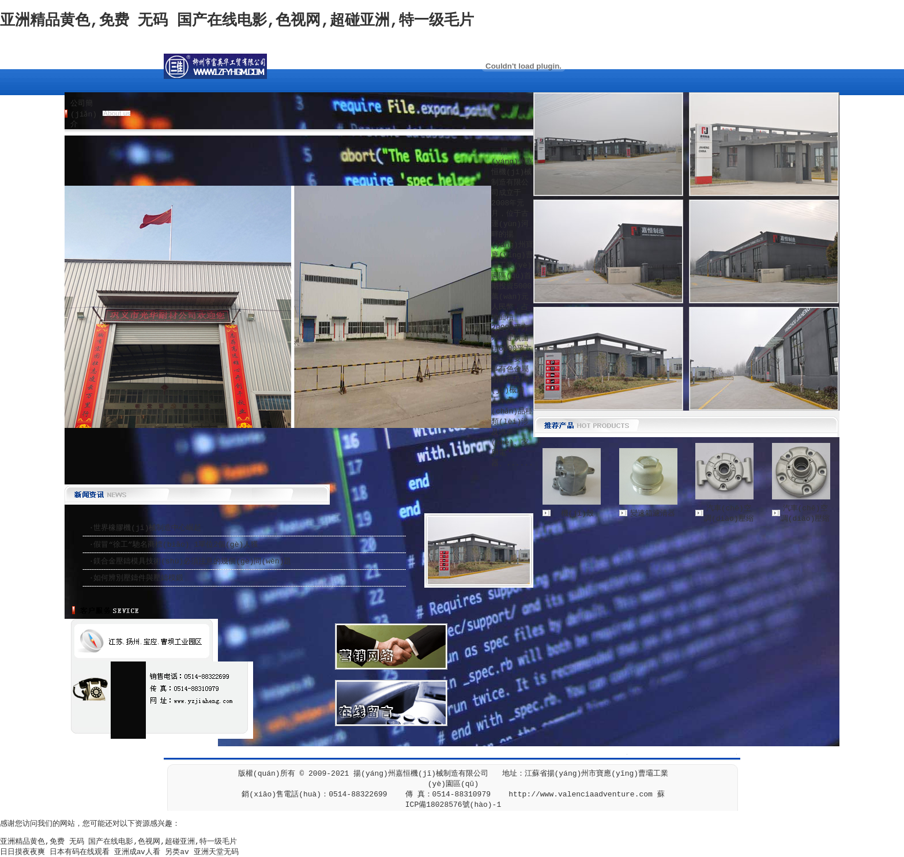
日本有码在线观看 (80, 852)
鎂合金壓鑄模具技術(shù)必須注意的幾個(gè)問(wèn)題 (192, 561)
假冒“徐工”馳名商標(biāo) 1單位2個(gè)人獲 (175, 544)
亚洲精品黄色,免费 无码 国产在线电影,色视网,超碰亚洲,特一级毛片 (237, 20)
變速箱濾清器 (652, 513)
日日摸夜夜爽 (22, 852)
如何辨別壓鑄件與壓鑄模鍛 (138, 578)
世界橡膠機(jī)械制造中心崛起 (147, 528)
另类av (177, 852)
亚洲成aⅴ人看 (137, 852)
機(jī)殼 (577, 513)
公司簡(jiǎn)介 (83, 114)
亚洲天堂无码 (216, 852)
